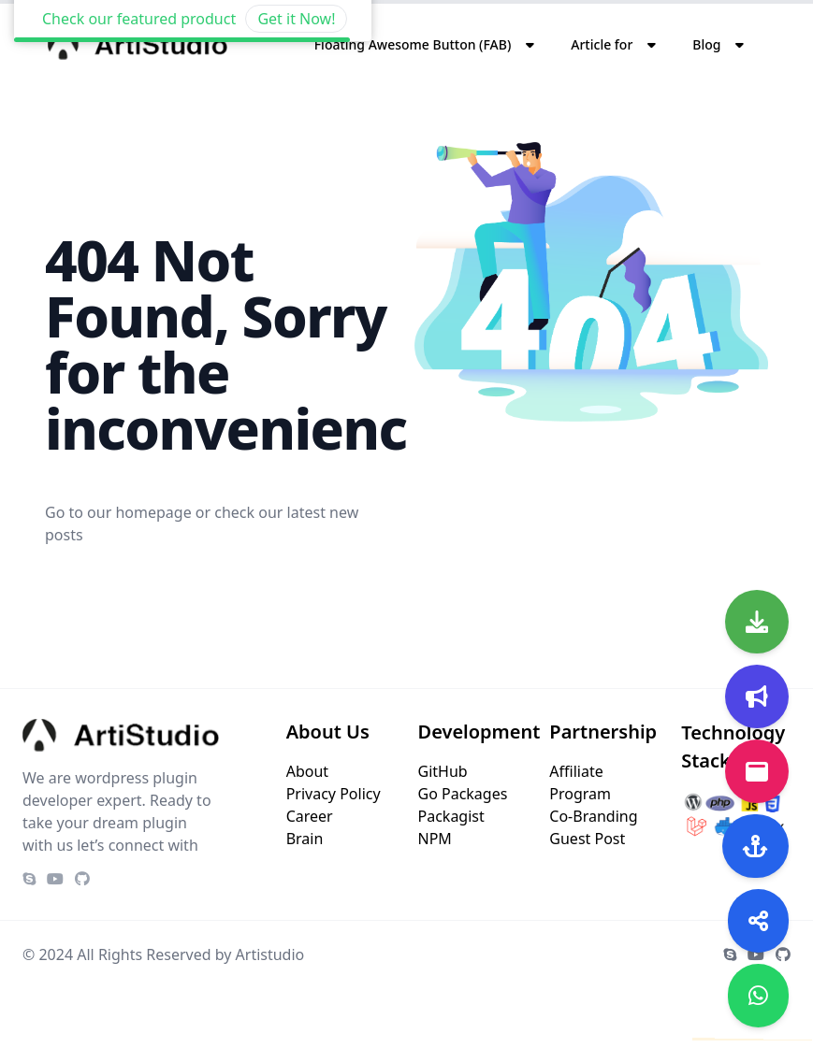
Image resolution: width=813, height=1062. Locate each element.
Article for (601, 44)
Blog (706, 44)
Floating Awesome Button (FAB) (413, 44)
